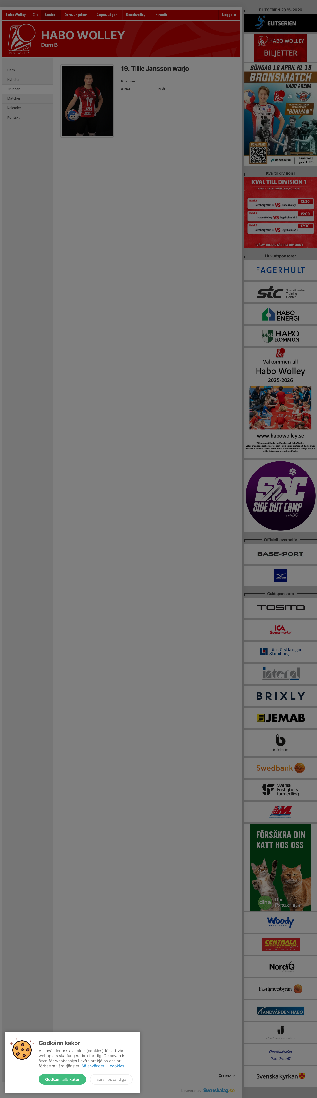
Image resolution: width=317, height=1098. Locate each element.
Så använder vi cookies (103, 1065)
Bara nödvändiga (111, 1079)
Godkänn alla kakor (62, 1079)
